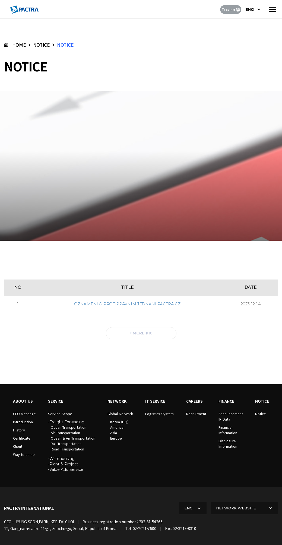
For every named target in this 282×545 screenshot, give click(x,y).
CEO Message (24, 413)
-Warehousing (61, 458)
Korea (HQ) (119, 421)
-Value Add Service (65, 469)
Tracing (231, 10)
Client (17, 446)
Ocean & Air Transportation (73, 438)
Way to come (24, 454)
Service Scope (60, 413)
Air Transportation (65, 432)
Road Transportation (67, 449)
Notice (260, 413)
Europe (116, 438)
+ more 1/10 (141, 333)
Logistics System (159, 413)
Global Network (120, 413)
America (116, 427)
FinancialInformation (227, 430)
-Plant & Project (63, 464)
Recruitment (196, 413)
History (19, 430)
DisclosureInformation (227, 443)
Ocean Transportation (68, 427)
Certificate (21, 438)
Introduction (23, 421)
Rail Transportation (66, 443)
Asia (113, 432)
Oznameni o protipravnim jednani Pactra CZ (127, 303)
